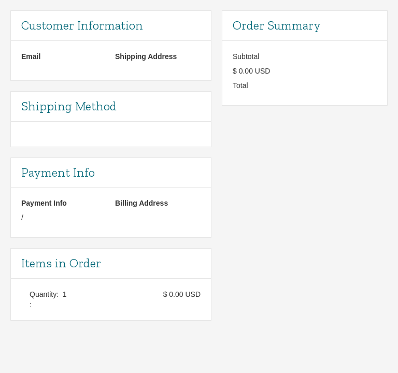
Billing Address (141, 203)
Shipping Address (146, 56)
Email (30, 56)
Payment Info (44, 203)
